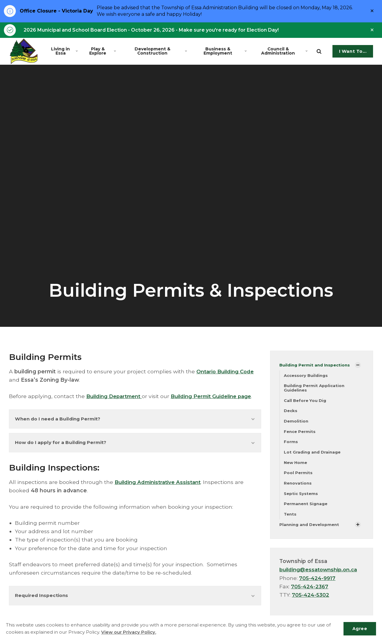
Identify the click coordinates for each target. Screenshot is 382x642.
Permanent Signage (306, 507)
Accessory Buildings (307, 376)
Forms (291, 444)
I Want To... (353, 52)
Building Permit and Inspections (315, 366)
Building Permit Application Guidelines (315, 389)
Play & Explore (103, 52)
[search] (319, 52)
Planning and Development (310, 528)
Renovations (298, 486)
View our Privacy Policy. (128, 632)
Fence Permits (300, 434)
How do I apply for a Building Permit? (135, 453)
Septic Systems (301, 497)
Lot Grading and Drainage (313, 454)
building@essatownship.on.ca (320, 574)
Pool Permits (298, 476)
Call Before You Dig (306, 402)
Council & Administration (284, 52)
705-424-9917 (318, 582)
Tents (290, 518)
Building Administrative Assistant (160, 493)
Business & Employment (224, 52)
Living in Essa (65, 52)
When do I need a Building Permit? (135, 428)
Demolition (296, 423)
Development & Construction (160, 52)
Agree (359, 628)
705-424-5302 (311, 599)
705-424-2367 (310, 591)
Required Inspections (135, 607)
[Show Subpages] (358, 366)
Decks (291, 412)
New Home (296, 465)
